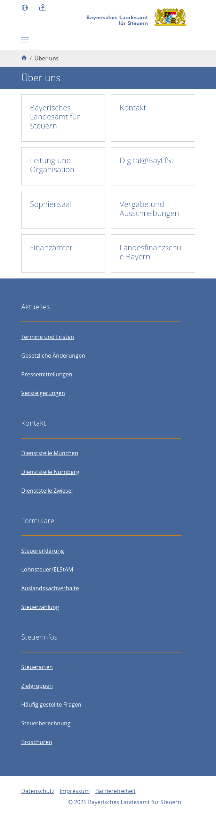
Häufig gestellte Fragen (51, 704)
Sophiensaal (51, 204)
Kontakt (133, 107)
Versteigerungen (43, 393)
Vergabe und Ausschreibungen (149, 208)
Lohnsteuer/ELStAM (47, 569)
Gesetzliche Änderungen (53, 355)
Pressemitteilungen (46, 374)
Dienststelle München (49, 453)
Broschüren (36, 742)
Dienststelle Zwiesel (47, 490)
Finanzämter (51, 247)
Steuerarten (37, 667)
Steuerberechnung (46, 723)
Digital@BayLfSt (147, 160)
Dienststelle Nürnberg (50, 472)
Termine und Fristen (47, 337)
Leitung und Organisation (52, 164)
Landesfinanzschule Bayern (151, 251)
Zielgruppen (37, 686)
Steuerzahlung (40, 607)
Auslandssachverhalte (50, 588)
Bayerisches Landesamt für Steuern (55, 116)
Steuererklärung (42, 551)
